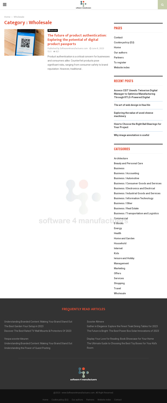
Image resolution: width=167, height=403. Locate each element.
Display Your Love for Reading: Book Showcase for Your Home (120, 338)
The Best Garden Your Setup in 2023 (23, 326)
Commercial (121, 218)
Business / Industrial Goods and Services (137, 193)
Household (120, 243)
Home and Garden (124, 238)
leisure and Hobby (124, 258)
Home (117, 47)
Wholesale (52, 30)
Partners (119, 57)
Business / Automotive (126, 178)
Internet (118, 248)
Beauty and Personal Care (128, 163)
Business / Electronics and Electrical (134, 188)
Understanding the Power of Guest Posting (27, 348)
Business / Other (123, 203)
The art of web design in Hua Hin (132, 105)
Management (121, 263)
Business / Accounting (126, 173)
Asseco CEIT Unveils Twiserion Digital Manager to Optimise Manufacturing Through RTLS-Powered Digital (135, 93)
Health (117, 233)
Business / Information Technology (133, 198)
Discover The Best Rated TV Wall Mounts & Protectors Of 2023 (37, 331)
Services (119, 278)
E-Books (119, 223)
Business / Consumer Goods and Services (138, 183)
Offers (117, 273)
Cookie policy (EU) (124, 42)
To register (120, 62)
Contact (118, 37)
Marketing (119, 268)
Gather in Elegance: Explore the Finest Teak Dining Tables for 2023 (122, 326)
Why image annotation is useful (131, 135)
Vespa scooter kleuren (16, 338)
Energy (118, 228)
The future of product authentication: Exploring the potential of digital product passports (77, 40)
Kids (116, 253)
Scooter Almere (95, 321)
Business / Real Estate (126, 208)
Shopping (119, 283)
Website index (122, 67)
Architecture (121, 158)
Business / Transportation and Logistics (136, 213)
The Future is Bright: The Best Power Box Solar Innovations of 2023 (123, 331)
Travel (117, 288)
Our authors (120, 52)
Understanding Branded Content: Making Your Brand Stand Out (38, 321)
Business (119, 168)
